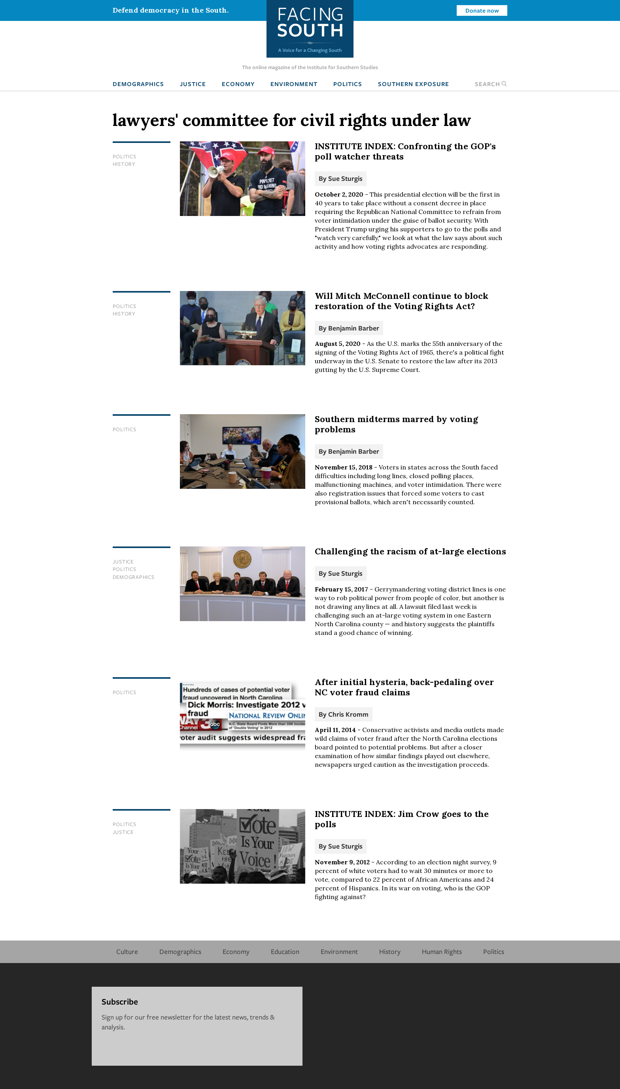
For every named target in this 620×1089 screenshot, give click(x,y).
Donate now (482, 10)
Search (491, 84)
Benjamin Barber (353, 327)
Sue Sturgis (345, 178)
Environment (294, 84)
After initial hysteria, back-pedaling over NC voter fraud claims (404, 687)
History (124, 163)
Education (285, 951)
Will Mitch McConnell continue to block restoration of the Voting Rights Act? (401, 301)
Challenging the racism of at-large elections (410, 551)
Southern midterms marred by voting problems (396, 424)
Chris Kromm (348, 714)
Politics (347, 84)
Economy (238, 84)
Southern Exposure (413, 84)
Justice (193, 84)
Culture (127, 951)
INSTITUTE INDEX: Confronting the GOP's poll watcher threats (405, 151)
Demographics (138, 84)
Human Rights (442, 951)
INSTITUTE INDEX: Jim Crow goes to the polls (402, 819)
